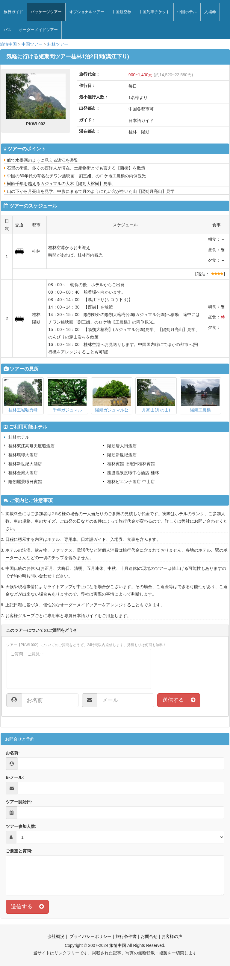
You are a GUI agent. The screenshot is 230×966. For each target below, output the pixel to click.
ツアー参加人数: (21, 826)
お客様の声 (171, 936)
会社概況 (56, 936)
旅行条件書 (126, 936)
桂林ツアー (57, 44)
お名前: (13, 752)
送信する (178, 700)
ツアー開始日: (19, 801)
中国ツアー (32, 44)
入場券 (210, 12)
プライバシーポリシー (89, 936)
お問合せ (149, 936)
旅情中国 (8, 44)
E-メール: (15, 777)
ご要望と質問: (19, 851)
